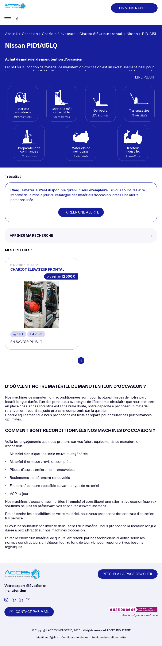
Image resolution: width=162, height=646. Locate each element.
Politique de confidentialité (109, 637)
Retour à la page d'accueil (128, 574)
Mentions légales (47, 637)
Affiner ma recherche (31, 235)
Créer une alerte (81, 212)
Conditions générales (74, 637)
